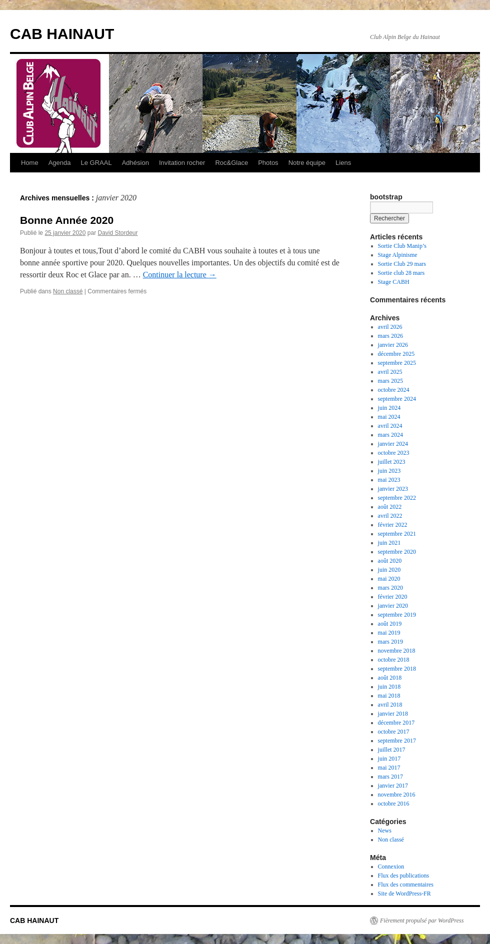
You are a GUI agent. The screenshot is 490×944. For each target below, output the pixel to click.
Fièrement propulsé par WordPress (422, 920)
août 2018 (390, 677)
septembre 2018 (397, 668)
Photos (268, 162)
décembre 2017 (396, 722)
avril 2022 (390, 515)
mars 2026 (390, 335)
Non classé (67, 291)
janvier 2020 (393, 605)
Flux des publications (404, 875)
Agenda (59, 162)
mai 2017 (389, 767)
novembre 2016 (397, 794)
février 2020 (393, 596)
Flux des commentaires (406, 884)
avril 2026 (390, 326)
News (385, 830)
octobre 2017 (394, 731)
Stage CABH (394, 281)
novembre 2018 (397, 650)
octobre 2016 (394, 803)
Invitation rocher (182, 162)
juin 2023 (389, 470)
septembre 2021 (397, 533)
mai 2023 (389, 479)
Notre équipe (307, 162)
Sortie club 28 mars (401, 272)
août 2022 (390, 506)
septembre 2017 (397, 740)
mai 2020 (389, 578)
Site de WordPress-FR (404, 893)
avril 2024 (390, 425)
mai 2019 (389, 632)
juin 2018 (389, 686)
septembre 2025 (397, 362)
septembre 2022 (397, 497)
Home (29, 162)
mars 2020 (390, 587)
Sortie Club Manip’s (402, 245)
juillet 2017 (392, 749)
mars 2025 (390, 380)
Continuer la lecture (179, 274)
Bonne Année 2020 (67, 220)
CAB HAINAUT (62, 33)
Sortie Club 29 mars (402, 263)
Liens (343, 162)
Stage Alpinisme (398, 254)
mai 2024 (389, 416)
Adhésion (135, 162)
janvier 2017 (393, 785)
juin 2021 (389, 542)
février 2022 (393, 524)
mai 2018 (389, 695)
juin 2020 (389, 569)
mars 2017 (390, 776)
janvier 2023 (393, 488)
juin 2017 (389, 758)
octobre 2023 (394, 452)
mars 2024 (390, 434)
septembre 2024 (397, 398)
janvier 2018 (393, 713)
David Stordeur (118, 232)
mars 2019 (390, 641)
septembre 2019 (397, 614)
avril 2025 (390, 371)
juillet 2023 (392, 461)
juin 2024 (389, 407)
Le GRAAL (96, 162)
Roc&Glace (231, 162)
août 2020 (390, 560)
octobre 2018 (394, 659)
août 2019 (390, 623)
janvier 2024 (393, 443)
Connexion (391, 866)
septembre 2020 (397, 551)
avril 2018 (390, 704)
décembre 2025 (396, 353)
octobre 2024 (394, 389)
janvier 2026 (393, 344)
